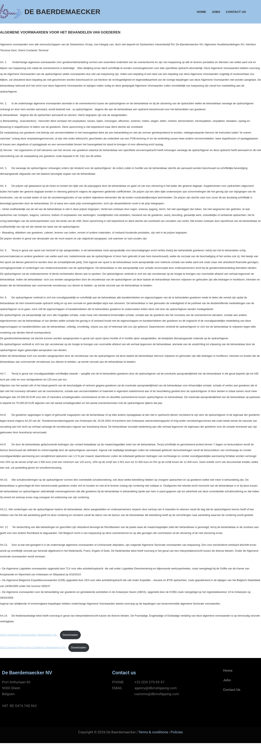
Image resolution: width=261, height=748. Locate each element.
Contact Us (236, 11)
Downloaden (71, 639)
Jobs (215, 11)
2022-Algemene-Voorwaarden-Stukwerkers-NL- (29, 639)
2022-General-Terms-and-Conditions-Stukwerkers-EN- (33, 652)
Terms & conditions (153, 737)
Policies (177, 737)
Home (201, 11)
